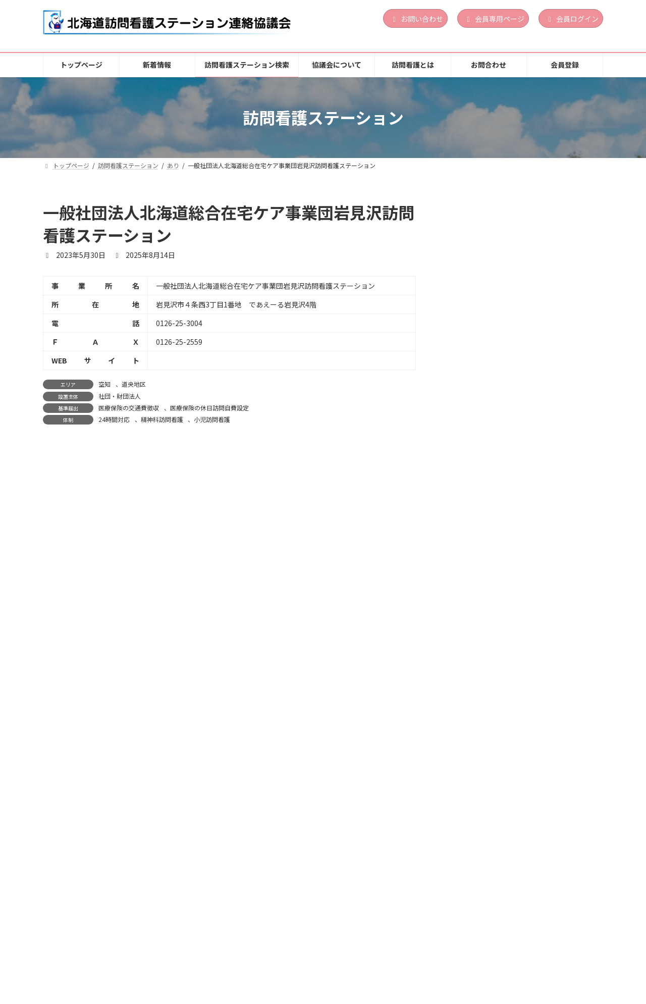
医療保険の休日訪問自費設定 (209, 407)
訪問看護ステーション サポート (511, 346)
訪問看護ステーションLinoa (503, 235)
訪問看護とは (375, 958)
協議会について (306, 958)
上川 (512, 835)
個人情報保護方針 (508, 958)
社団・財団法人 (119, 396)
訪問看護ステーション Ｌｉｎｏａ (514, 477)
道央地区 (134, 384)
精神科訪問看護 (162, 419)
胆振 (512, 251)
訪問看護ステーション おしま (504, 708)
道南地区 (535, 362)
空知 (104, 384)
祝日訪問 (529, 415)
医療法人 (518, 736)
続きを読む (569, 306)
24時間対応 (114, 419)
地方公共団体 (524, 847)
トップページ (76, 958)
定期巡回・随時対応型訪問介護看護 (548, 391)
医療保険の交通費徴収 (128, 407)
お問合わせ (438, 958)
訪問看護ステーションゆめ (500, 819)
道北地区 (535, 835)
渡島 (512, 362)
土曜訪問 (552, 407)
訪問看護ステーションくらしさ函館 (514, 589)
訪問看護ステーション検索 (215, 958)
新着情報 (135, 958)
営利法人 (518, 263)
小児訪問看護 (212, 419)
